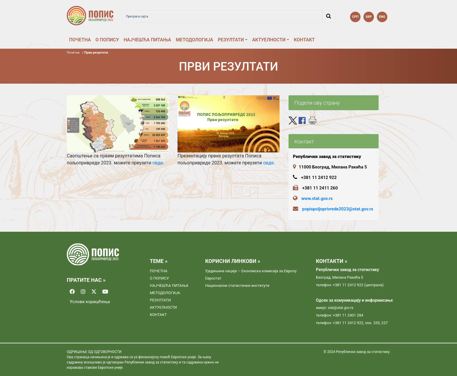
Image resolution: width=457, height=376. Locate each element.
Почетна (73, 53)
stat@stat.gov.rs (340, 308)
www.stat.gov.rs (317, 198)
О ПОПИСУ (107, 40)
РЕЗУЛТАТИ (231, 40)
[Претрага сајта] (222, 16)
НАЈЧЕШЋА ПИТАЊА (147, 40)
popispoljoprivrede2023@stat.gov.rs (337, 209)
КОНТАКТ (304, 40)
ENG (382, 17)
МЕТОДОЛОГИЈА (194, 40)
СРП (355, 17)
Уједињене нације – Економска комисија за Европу (251, 271)
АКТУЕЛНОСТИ (269, 40)
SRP (369, 17)
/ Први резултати (95, 53)
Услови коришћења (90, 301)
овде (157, 163)
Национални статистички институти (237, 285)
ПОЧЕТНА (80, 40)
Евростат (213, 278)
